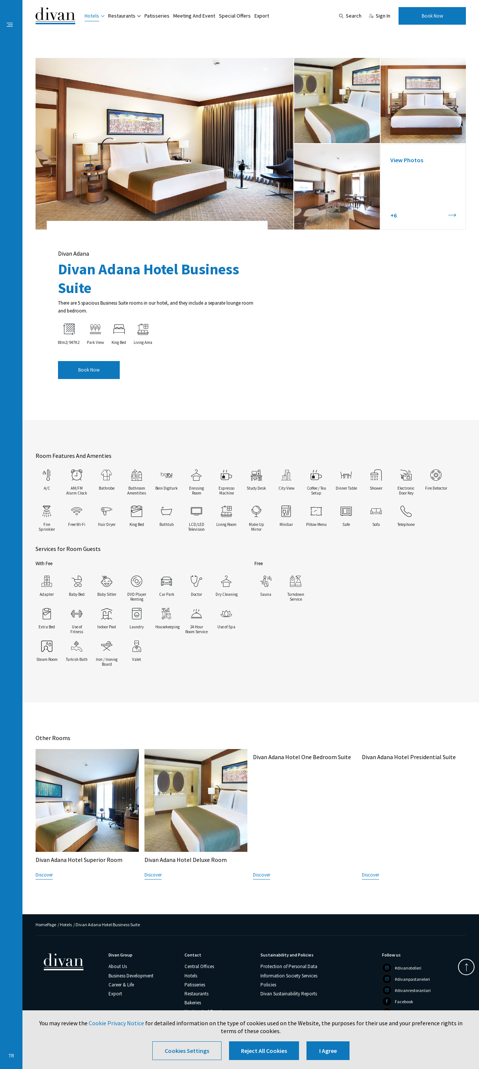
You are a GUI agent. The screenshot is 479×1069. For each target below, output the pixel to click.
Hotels (92, 15)
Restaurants (121, 15)
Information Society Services (288, 976)
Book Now (432, 16)
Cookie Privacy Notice (116, 1023)
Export (261, 15)
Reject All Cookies (264, 1050)
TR (11, 1056)
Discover (44, 875)
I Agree (328, 1050)
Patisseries (157, 15)
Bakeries (192, 1002)
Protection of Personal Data (288, 966)
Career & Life (121, 985)
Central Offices (199, 966)
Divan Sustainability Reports (288, 994)
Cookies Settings (187, 1050)
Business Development (131, 976)
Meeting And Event (194, 15)
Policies (268, 985)
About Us (118, 966)
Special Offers (235, 15)
